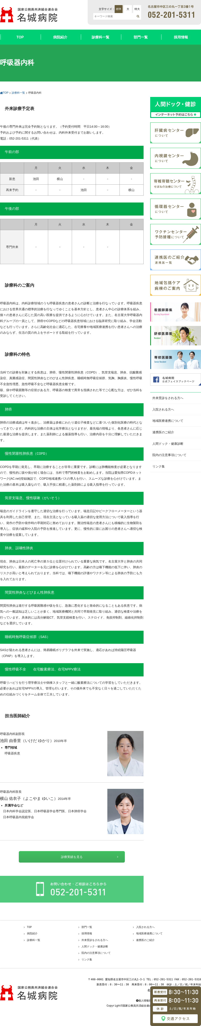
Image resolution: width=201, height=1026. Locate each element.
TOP (20, 37)
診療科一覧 (100, 37)
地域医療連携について (167, 420)
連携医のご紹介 (163, 432)
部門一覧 (141, 37)
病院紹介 (60, 37)
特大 (137, 9)
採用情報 (181, 37)
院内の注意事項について (169, 455)
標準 (118, 9)
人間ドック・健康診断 (167, 443)
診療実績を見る (72, 857)
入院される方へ (163, 409)
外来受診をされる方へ (167, 398)
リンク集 (158, 466)
